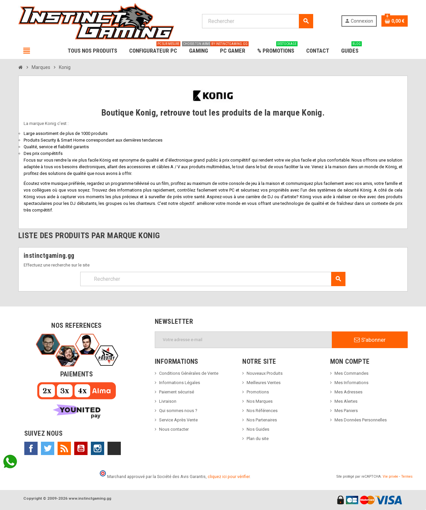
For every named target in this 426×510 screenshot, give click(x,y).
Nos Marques (260, 401)
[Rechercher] (257, 21)
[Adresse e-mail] (243, 339)
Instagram (97, 448)
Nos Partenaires (262, 419)
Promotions (258, 391)
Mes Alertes (345, 401)
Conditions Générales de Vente (188, 373)
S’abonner (370, 339)
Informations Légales (179, 382)
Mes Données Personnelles (360, 419)
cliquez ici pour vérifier (229, 476)
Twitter (47, 448)
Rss (64, 448)
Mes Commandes (351, 373)
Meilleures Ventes (264, 382)
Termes (407, 476)
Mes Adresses (348, 391)
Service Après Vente (178, 419)
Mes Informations (351, 382)
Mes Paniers (346, 410)
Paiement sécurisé (176, 391)
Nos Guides (258, 429)
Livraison (167, 401)
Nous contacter (174, 429)
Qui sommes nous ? (178, 410)
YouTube (81, 448)
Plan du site (258, 438)
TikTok (114, 448)
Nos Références (262, 410)
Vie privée (390, 476)
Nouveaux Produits (265, 373)
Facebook (31, 448)
